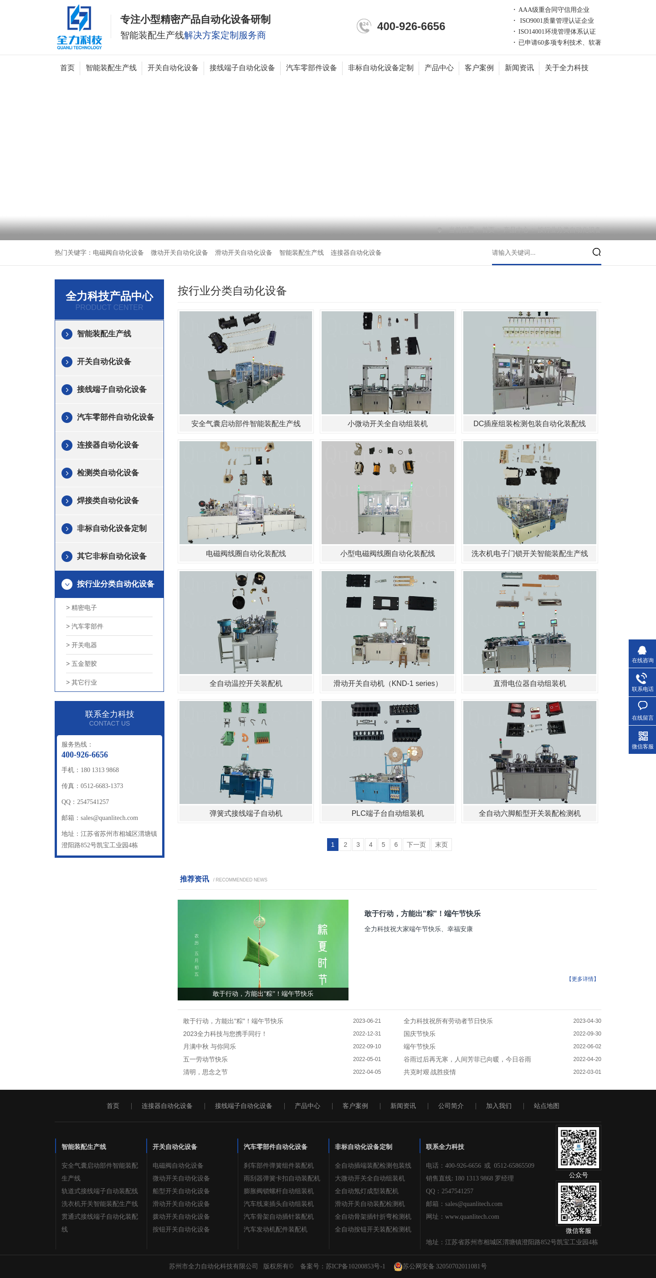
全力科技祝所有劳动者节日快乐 (448, 1021)
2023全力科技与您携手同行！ (225, 1033)
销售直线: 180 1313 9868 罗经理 (470, 1178)
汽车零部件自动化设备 (115, 417)
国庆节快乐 (420, 1033)
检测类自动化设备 (108, 473)
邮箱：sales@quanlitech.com (464, 1204)
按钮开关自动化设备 (181, 1229)
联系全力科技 (445, 1147)
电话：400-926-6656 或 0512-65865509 (480, 1165)
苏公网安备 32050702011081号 (440, 1266)
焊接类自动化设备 (108, 500)
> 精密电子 (81, 607)
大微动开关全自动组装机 (370, 1178)
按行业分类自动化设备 (569, 230)
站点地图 (546, 1106)
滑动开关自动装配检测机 (370, 1204)
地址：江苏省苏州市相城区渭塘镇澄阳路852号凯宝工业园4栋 (512, 1242)
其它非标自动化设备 (112, 556)
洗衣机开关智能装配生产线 (100, 1204)
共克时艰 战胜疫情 (430, 1072)
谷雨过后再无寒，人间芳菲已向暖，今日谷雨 (467, 1059)
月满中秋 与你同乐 (209, 1046)
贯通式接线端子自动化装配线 (100, 1223)
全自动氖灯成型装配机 (367, 1191)
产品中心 (439, 68)
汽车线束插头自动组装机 (279, 1204)
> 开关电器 (81, 645)
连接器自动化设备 (356, 252)
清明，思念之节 (205, 1072)
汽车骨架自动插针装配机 (279, 1216)
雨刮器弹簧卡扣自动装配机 (282, 1178)
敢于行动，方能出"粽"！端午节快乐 (422, 913)
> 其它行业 (81, 682)
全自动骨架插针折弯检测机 (373, 1216)
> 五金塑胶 (81, 663)
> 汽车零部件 (84, 626)
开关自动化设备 (173, 68)
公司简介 (451, 1106)
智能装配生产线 (111, 68)
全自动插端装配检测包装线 (373, 1165)
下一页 (416, 844)
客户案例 (479, 68)
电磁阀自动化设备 (118, 252)
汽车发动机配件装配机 (276, 1229)
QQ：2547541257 (449, 1191)
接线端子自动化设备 (242, 68)
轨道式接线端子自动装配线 (100, 1191)
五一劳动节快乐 (205, 1059)
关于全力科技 (567, 68)
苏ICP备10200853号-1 (355, 1266)
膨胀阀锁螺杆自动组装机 (279, 1191)
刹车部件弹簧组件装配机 (279, 1165)
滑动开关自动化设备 (243, 252)
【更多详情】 (582, 979)
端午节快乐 (420, 1046)
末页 (441, 844)
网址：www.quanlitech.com (462, 1216)
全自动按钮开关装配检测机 (373, 1229)
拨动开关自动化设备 (181, 1216)
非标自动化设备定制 (381, 68)
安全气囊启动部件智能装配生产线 (100, 1172)
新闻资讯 (519, 68)
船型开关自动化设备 (181, 1191)
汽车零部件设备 (311, 68)
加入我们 (499, 1106)
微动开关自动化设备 (179, 252)
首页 (67, 68)
